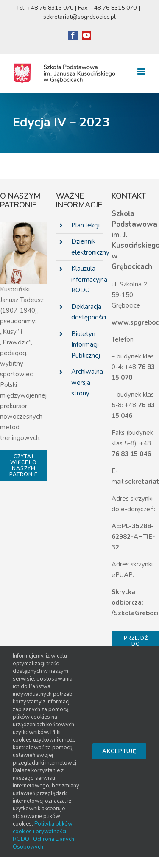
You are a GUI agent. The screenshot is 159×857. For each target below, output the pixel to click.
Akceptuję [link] (119, 751)
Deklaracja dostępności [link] (87, 312)
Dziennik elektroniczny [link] (87, 247)
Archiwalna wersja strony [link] (87, 382)
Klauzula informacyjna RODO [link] (87, 279)
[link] (73, 35)
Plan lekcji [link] (85, 225)
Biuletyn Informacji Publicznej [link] (85, 345)
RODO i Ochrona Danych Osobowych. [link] (43, 843)
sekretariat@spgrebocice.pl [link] (79, 17)
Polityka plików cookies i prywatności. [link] (43, 827)
